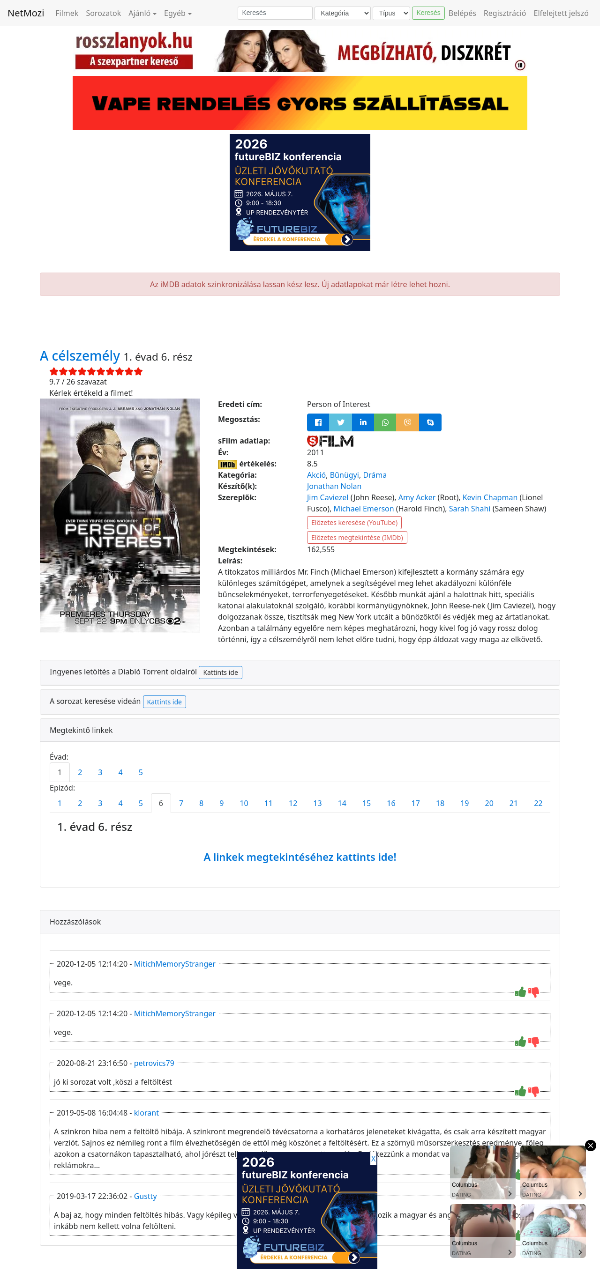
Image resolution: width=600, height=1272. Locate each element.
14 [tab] (342, 803)
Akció (316, 475)
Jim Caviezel (328, 497)
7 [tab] (181, 803)
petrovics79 (154, 1063)
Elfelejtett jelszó (561, 13)
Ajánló (139, 13)
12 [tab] (293, 803)
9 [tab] (221, 803)
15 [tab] (366, 803)
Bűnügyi (344, 475)
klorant (146, 1113)
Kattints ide (220, 672)
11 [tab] (268, 803)
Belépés (462, 13)
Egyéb (175, 13)
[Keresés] (275, 13)
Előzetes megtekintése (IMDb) (357, 537)
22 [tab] (538, 803)
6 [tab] (161, 803)
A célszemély (81, 355)
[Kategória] (343, 13)
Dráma (375, 475)
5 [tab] (141, 772)
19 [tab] (464, 803)
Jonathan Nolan (334, 486)
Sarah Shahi (470, 508)
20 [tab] (489, 803)
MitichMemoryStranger (175, 964)
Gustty (145, 1196)
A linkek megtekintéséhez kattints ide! (299, 857)
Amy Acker (417, 497)
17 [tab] (416, 803)
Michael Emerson (363, 508)
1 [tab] (60, 772)
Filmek (66, 13)
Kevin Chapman (490, 497)
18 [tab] (440, 803)
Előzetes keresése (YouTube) (354, 522)
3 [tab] (100, 772)
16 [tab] (391, 803)
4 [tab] (120, 772)
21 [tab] (514, 803)
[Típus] (391, 13)
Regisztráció (505, 13)
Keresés (428, 12)
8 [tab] (201, 803)
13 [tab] (317, 803)
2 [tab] (80, 772)
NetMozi (26, 13)
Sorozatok (103, 13)
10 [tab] (244, 803)
